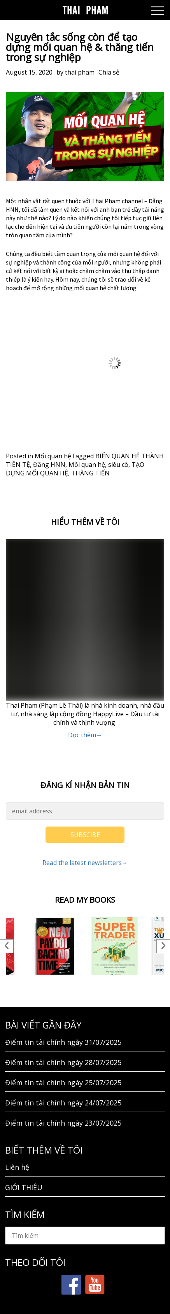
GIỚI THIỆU (23, 1187)
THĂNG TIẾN (90, 473)
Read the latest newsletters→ (85, 862)
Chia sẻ (108, 72)
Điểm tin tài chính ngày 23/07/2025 (63, 1123)
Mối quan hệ (53, 456)
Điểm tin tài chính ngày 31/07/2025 (63, 1042)
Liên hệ (17, 1167)
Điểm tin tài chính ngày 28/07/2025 (63, 1062)
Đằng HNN (49, 464)
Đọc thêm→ (85, 735)
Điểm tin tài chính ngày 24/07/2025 (63, 1102)
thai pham (80, 72)
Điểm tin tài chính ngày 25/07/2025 (63, 1082)
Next (163, 946)
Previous (7, 946)
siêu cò (118, 464)
